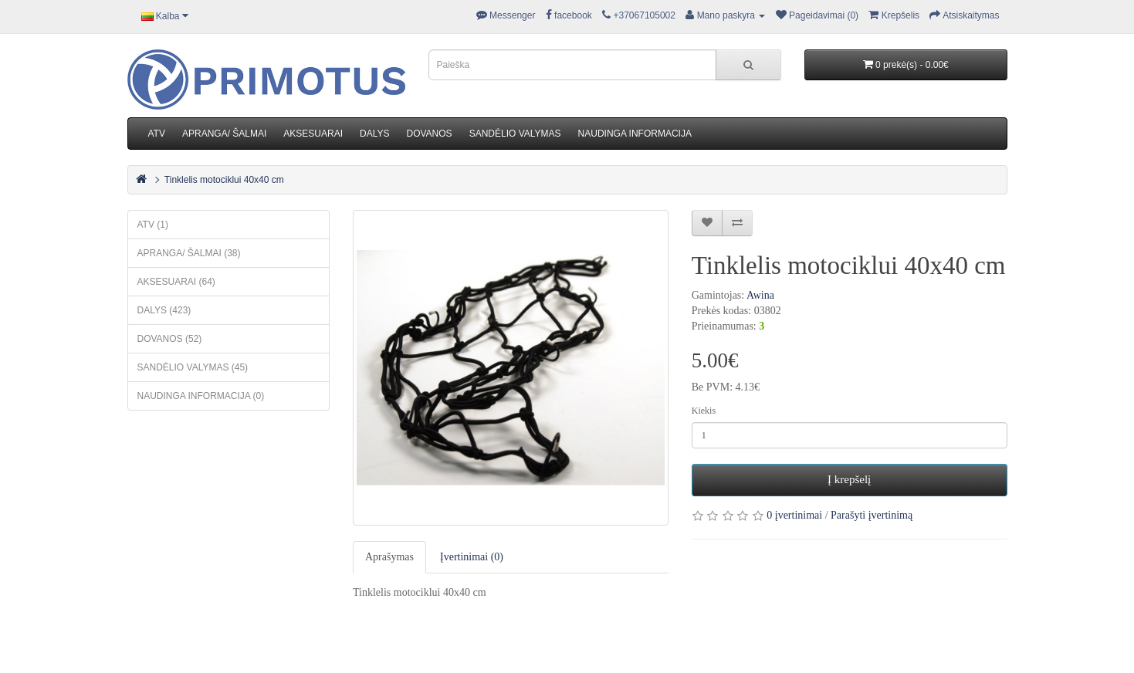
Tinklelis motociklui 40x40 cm (224, 179)
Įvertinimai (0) (471, 557)
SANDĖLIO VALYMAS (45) (193, 367)
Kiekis (704, 410)
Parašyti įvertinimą (871, 515)
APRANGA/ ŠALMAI (224, 133)
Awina (760, 295)
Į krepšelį (849, 479)
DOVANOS (429, 133)
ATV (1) (152, 224)
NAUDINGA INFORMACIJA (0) (201, 396)
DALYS (374, 133)
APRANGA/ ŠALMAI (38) (189, 253)
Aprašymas (389, 557)
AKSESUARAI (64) (176, 281)
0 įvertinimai (794, 515)
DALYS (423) (164, 310)
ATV (156, 133)
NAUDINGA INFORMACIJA (635, 133)
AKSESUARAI (313, 133)
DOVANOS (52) (169, 338)
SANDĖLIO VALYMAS (515, 133)
